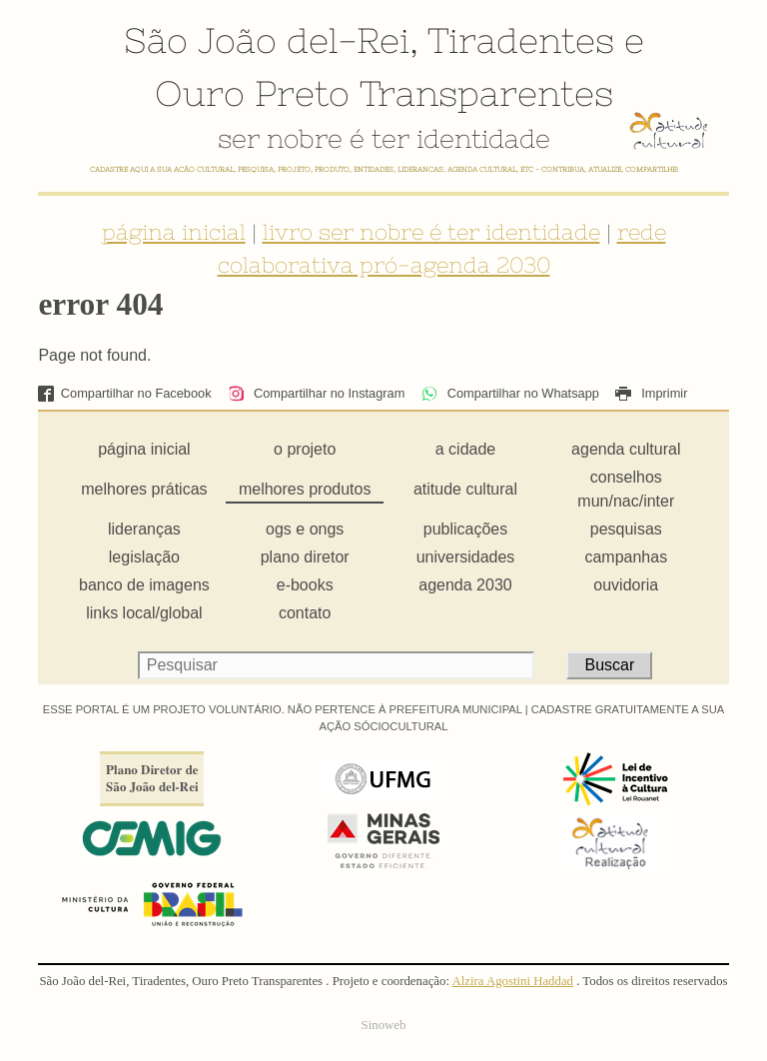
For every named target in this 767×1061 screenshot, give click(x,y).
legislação (144, 556)
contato (305, 612)
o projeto (305, 449)
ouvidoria (625, 584)
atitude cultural (465, 489)
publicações (465, 529)
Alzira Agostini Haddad (512, 981)
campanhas (625, 556)
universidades (465, 556)
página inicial (174, 232)
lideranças (144, 529)
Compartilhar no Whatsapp (510, 393)
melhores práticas (144, 489)
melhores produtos (305, 489)
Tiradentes (520, 40)
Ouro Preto (252, 93)
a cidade (465, 449)
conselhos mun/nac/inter (625, 489)
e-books (305, 584)
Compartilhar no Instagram (316, 393)
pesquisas (626, 529)
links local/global (144, 612)
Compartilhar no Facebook (124, 393)
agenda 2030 (464, 584)
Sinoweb (384, 1025)
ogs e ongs (305, 529)
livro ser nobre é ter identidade (431, 232)
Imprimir (651, 393)
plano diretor (305, 556)
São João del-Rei (266, 40)
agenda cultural (625, 449)
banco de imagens (144, 584)
